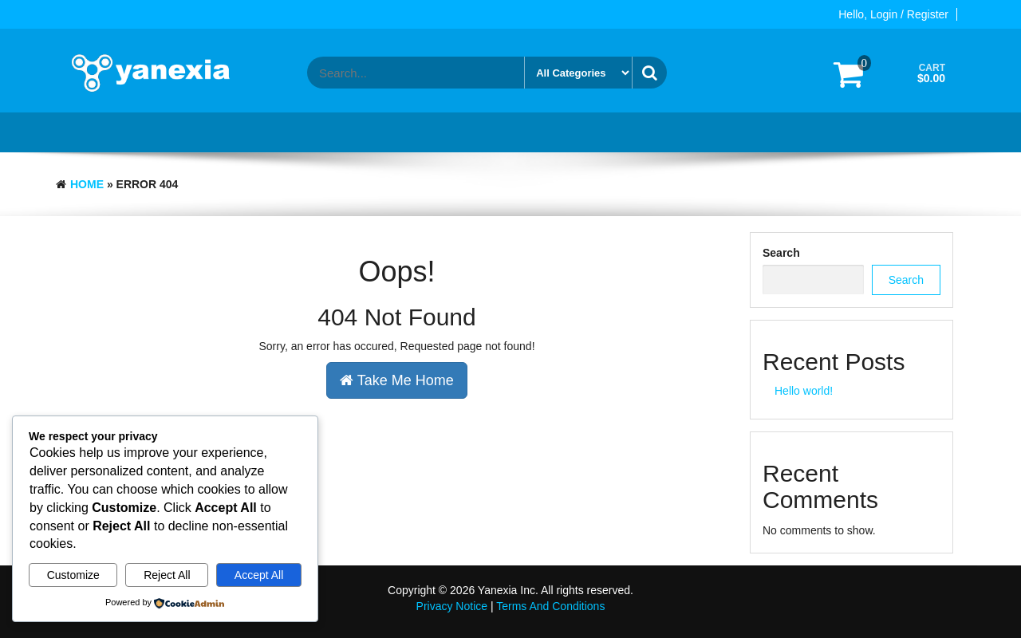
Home (87, 184)
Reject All (167, 575)
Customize (73, 575)
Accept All (259, 575)
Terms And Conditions (550, 606)
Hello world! (804, 390)
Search (781, 252)
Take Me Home (397, 380)
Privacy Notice (451, 606)
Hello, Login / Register (893, 14)
